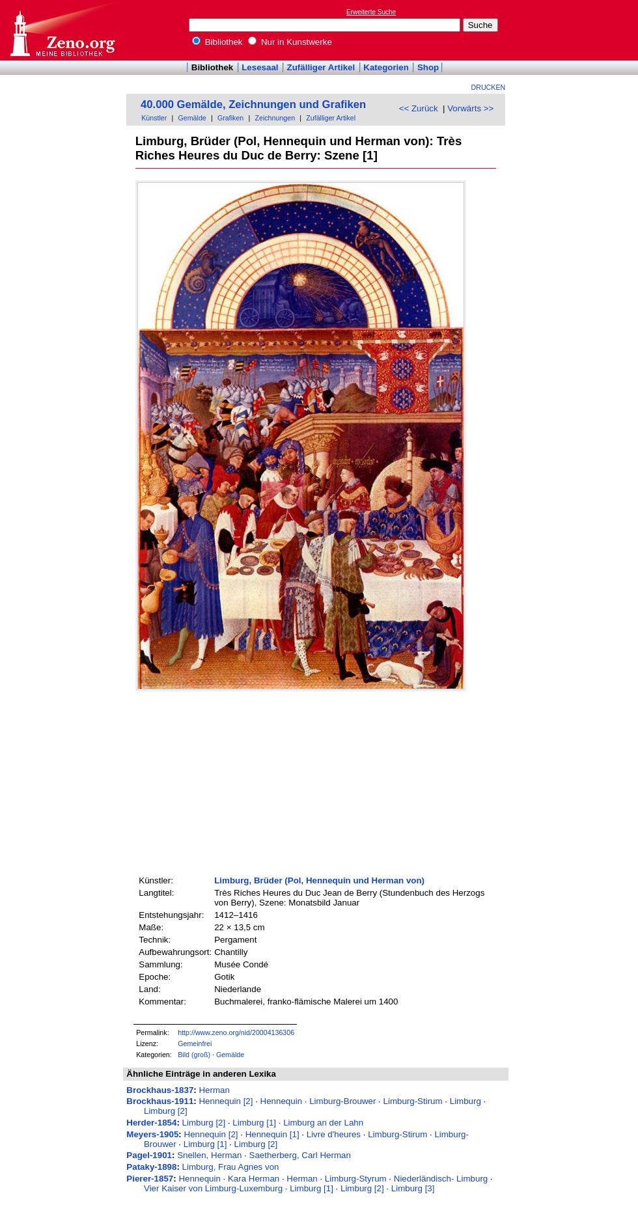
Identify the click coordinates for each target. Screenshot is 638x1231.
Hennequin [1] (272, 1134)
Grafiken (230, 118)
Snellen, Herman (209, 1155)
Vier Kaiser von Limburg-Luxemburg (213, 1188)
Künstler (154, 118)
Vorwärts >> (470, 108)
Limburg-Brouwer (342, 1101)
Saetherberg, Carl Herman (300, 1155)
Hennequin (281, 1101)
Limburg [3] (413, 1188)
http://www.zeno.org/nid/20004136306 (236, 1032)
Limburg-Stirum (413, 1101)
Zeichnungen (275, 118)
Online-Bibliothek (62, 30)
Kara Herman (253, 1178)
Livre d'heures (334, 1134)
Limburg (465, 1101)
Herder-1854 (151, 1122)
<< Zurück (418, 108)
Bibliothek (217, 42)
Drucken (488, 87)
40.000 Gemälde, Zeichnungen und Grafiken (253, 104)
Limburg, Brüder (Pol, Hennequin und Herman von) (319, 880)
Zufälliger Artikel (321, 67)
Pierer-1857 (149, 1178)
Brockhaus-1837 (159, 1090)
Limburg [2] (165, 1111)
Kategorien (386, 67)
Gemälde (192, 118)
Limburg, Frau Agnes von (230, 1167)
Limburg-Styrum (356, 1178)
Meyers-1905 (152, 1134)
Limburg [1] (254, 1122)
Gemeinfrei (195, 1043)
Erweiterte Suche (371, 12)
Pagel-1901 (149, 1155)
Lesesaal (260, 67)
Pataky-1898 (151, 1167)
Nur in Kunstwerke (290, 42)
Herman (214, 1090)
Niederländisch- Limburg (441, 1178)
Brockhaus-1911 (159, 1101)
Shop (428, 67)
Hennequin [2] (226, 1101)
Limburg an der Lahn (323, 1122)
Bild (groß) (194, 1054)
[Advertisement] (578, 30)
